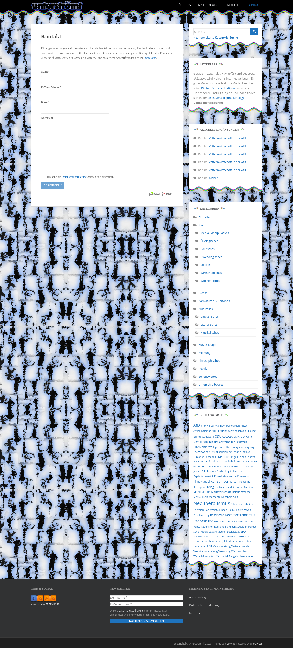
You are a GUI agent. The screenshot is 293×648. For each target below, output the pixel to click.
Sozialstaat (233, 531)
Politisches (208, 249)
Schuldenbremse (246, 527)
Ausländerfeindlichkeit (233, 431)
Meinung (204, 353)
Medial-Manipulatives (215, 233)
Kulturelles (206, 309)
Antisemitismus (202, 431)
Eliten (228, 447)
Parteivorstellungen (216, 510)
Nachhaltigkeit (229, 497)
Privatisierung (201, 515)
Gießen (214, 178)
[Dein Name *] (146, 597)
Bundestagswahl (203, 436)
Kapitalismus (233, 471)
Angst (244, 425)
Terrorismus (244, 536)
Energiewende (201, 452)
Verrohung (224, 551)
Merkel (197, 497)
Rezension (207, 527)
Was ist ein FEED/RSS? (45, 604)
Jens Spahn (218, 471)
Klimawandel (201, 481)
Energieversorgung (243, 447)
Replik (203, 368)
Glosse (203, 293)
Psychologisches (211, 257)
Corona (246, 436)
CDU (218, 436)
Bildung (251, 431)
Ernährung (239, 452)
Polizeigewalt (243, 510)
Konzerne (244, 481)
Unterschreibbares (211, 384)
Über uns (185, 5)
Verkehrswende (240, 546)
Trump (197, 541)
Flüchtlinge (230, 457)
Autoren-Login (198, 597)
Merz (205, 497)
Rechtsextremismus (240, 515)
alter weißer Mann (211, 425)
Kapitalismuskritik (203, 476)
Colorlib (231, 643)
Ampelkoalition (231, 425)
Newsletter (235, 5)
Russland (219, 527)
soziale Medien (217, 531)
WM (213, 556)
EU (248, 452)
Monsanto (215, 497)
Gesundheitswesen (247, 461)
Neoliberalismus (211, 503)
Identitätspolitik (221, 466)
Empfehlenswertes (209, 5)
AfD (196, 425)
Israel (251, 466)
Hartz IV (206, 466)
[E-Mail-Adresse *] (146, 604)
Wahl (234, 551)
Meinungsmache (241, 492)
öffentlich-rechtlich (242, 504)
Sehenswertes (208, 376)
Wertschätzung (201, 556)
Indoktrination (239, 466)
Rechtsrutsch (223, 521)
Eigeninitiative (202, 447)
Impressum (150, 57)
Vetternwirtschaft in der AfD (227, 138)
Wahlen (242, 551)
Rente (196, 527)
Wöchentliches (210, 281)
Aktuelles (205, 217)
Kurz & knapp (207, 345)
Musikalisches (210, 332)
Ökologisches (209, 241)
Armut (215, 431)
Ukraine (229, 541)
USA (209, 546)
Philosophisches (209, 361)
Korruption (199, 487)
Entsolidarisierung (221, 452)
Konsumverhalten (224, 481)
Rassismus (217, 515)
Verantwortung (222, 546)
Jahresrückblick (202, 471)
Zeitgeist (222, 556)
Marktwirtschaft (221, 492)
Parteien (198, 510)
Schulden (230, 527)
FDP (219, 457)
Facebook (210, 457)
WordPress (256, 643)
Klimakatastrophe (225, 476)
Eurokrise (198, 457)
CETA (236, 436)
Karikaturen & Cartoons (214, 301)
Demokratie (200, 442)
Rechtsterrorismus (244, 521)
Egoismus (241, 442)
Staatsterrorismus (203, 536)
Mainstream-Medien (241, 487)
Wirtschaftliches (211, 273)
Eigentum (218, 447)
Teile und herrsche (225, 536)
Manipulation (202, 492)
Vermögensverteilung (205, 551)
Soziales (206, 265)
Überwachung (215, 541)
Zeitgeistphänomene (241, 556)
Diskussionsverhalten (222, 442)
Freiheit (241, 457)
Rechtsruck (203, 520)
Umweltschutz (244, 541)
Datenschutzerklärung (74, 176)
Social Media (200, 531)
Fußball (210, 461)
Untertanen (199, 546)
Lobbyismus (222, 487)
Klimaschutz (244, 476)
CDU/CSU (227, 436)
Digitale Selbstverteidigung (218, 88)
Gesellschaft (229, 461)
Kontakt (253, 5)
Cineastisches (210, 316)
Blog (201, 225)
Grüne (197, 466)
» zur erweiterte (215, 37)
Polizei (231, 510)
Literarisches (209, 324)
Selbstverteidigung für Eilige (226, 98)
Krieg (210, 487)
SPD (243, 531)
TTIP (204, 541)
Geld (218, 461)
